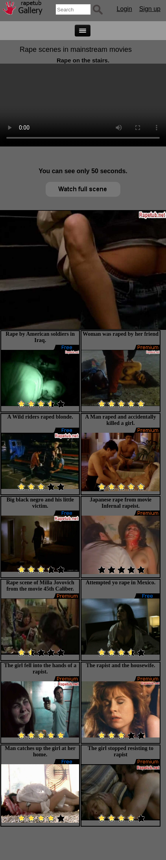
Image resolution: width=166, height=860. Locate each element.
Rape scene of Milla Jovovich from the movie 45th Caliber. (40, 586)
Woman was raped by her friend (121, 334)
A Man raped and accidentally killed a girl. (120, 420)
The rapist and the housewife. (120, 665)
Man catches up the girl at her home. (40, 751)
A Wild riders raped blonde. (40, 417)
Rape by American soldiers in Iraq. (40, 337)
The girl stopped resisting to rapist (120, 751)
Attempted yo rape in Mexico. (121, 583)
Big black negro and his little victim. (40, 503)
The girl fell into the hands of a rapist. (40, 668)
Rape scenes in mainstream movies (76, 49)
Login (124, 8)
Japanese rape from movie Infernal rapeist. (120, 503)
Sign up (149, 8)
